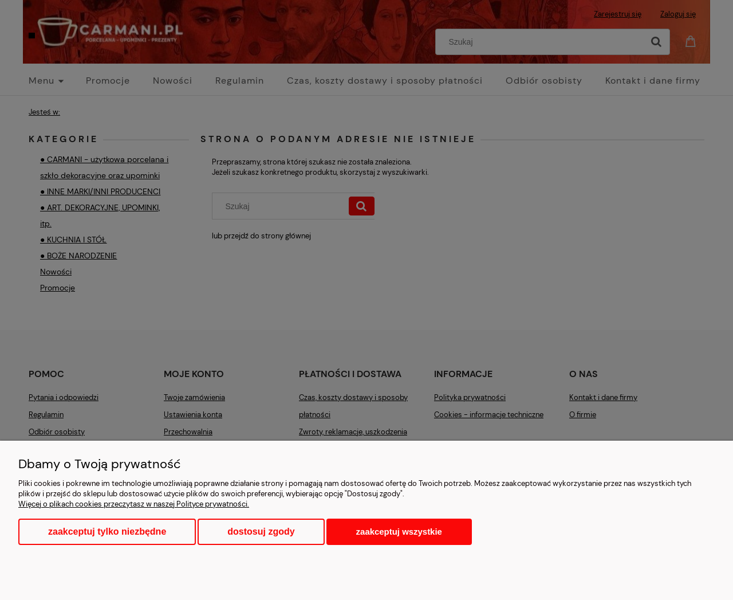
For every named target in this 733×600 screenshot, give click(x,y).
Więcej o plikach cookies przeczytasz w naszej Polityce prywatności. (133, 504)
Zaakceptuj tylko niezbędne (107, 531)
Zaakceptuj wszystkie (399, 531)
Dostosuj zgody (260, 531)
